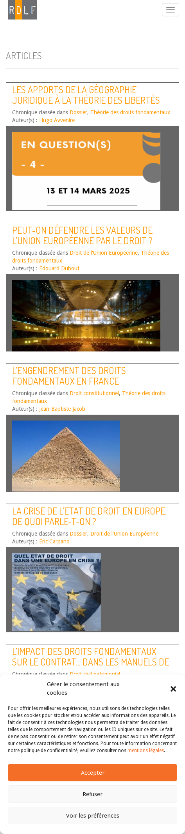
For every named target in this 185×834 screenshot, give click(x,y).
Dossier (78, 112)
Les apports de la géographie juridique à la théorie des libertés (86, 94)
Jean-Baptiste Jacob (62, 409)
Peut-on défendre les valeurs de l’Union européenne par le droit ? (82, 235)
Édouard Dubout (59, 268)
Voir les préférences (92, 815)
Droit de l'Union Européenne (104, 253)
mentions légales (146, 750)
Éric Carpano (54, 541)
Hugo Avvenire (57, 120)
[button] (173, 689)
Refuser (92, 794)
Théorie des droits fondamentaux (130, 112)
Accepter (92, 772)
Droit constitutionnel (94, 393)
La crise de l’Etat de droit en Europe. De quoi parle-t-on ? (89, 516)
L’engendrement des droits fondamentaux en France (69, 375)
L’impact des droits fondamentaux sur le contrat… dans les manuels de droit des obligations (90, 661)
